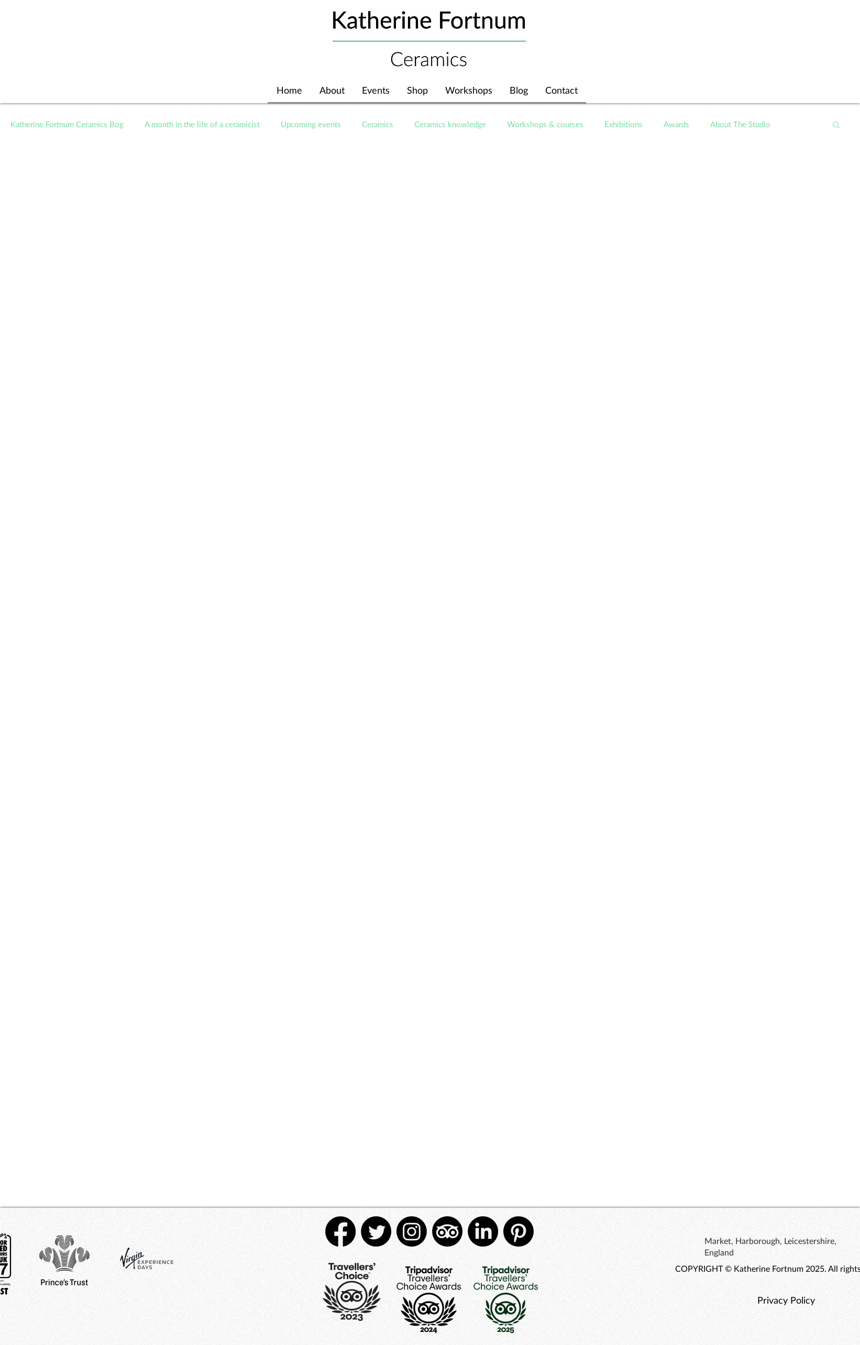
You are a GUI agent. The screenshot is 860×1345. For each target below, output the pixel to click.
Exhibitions (623, 124)
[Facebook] (340, 1231)
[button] (836, 125)
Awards (676, 124)
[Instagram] (411, 1231)
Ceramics (377, 124)
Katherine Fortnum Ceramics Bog (67, 124)
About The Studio (740, 124)
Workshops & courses (545, 124)
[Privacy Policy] (785, 1300)
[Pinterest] (518, 1231)
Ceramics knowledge (450, 124)
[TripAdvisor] (447, 1231)
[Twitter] (376, 1231)
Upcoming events (311, 124)
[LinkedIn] (483, 1231)
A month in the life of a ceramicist (202, 124)
